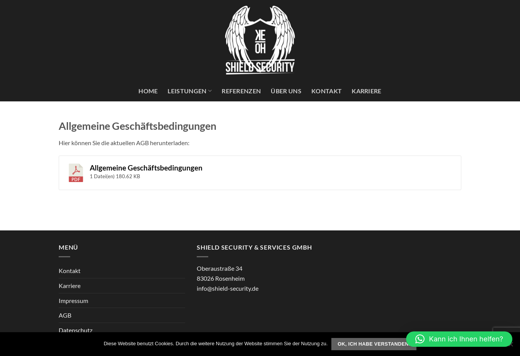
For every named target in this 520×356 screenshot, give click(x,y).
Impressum (73, 300)
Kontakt (326, 90)
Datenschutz (75, 330)
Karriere (367, 90)
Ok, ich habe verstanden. (374, 344)
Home (148, 90)
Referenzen (241, 90)
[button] (459, 339)
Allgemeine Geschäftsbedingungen (146, 168)
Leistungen (190, 91)
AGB (65, 315)
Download (434, 170)
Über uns (286, 90)
